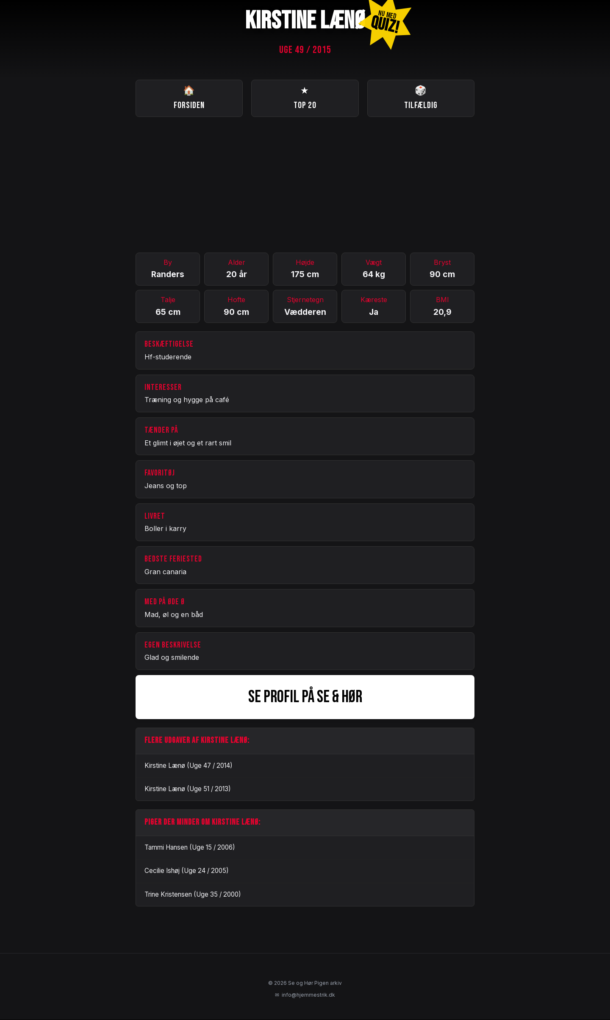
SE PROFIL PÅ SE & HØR (305, 697)
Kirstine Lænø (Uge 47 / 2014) (188, 766)
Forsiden (189, 97)
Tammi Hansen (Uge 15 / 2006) (189, 848)
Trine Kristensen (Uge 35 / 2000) (192, 895)
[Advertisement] (305, 185)
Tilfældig (421, 97)
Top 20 (305, 97)
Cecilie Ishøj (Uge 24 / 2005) (186, 871)
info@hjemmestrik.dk (305, 995)
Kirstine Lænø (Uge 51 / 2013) (187, 789)
